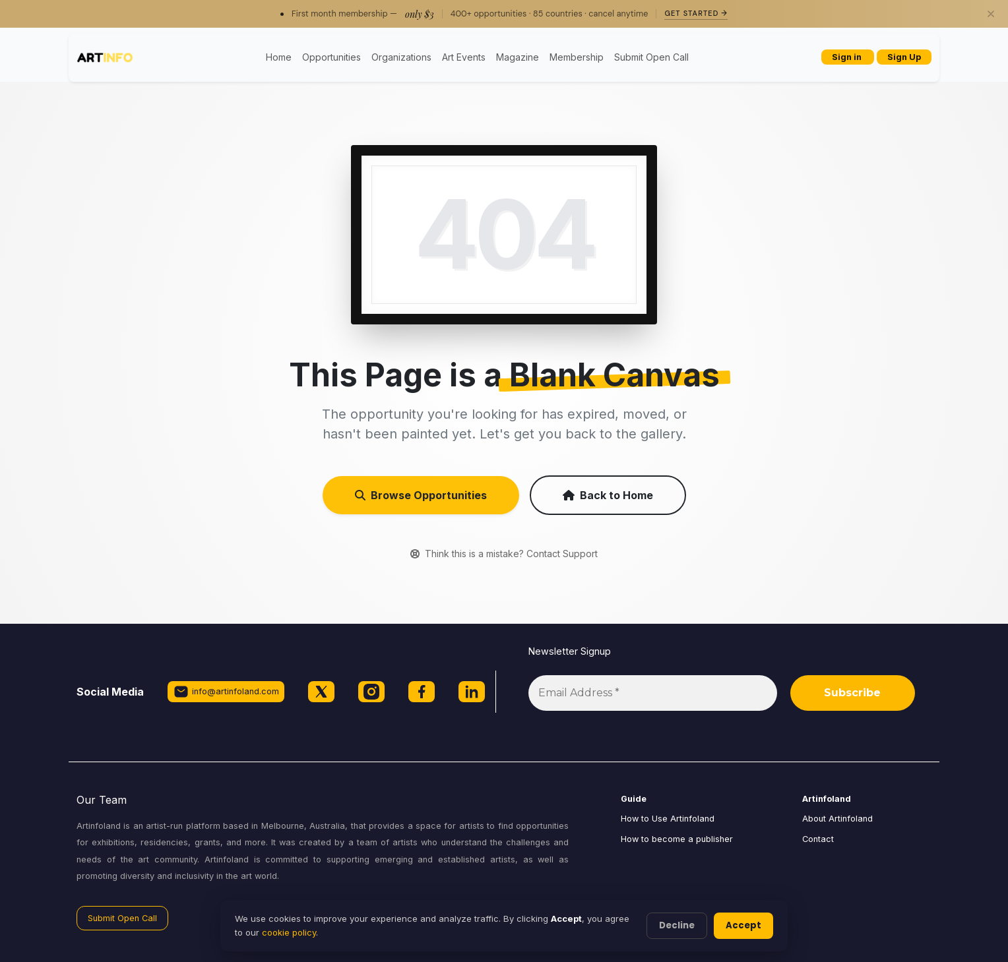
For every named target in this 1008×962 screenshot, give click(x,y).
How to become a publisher (677, 839)
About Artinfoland (837, 819)
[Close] (991, 14)
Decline (677, 925)
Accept (743, 925)
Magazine (517, 57)
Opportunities (331, 57)
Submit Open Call (651, 57)
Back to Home (608, 495)
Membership (577, 57)
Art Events (464, 57)
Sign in (848, 57)
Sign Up (904, 57)
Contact (818, 839)
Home (279, 57)
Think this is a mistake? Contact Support (504, 553)
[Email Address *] (652, 693)
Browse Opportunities (421, 495)
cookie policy (289, 932)
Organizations (401, 57)
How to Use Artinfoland (667, 819)
